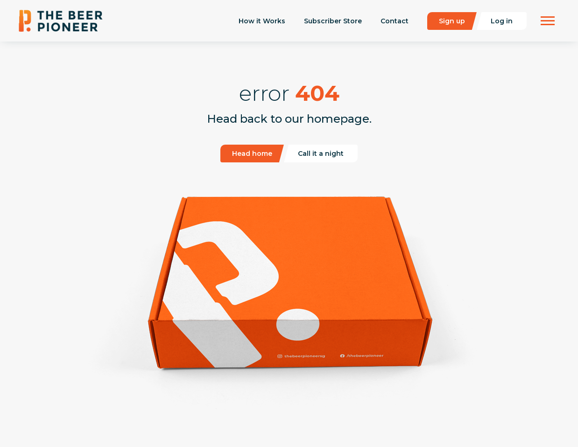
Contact (395, 21)
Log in (502, 21)
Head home (252, 153)
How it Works (262, 21)
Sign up (452, 21)
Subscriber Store (333, 21)
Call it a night (321, 153)
